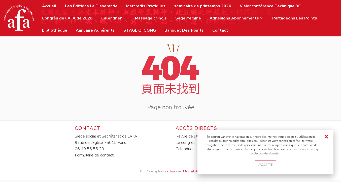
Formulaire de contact (94, 155)
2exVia (169, 171)
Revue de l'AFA (189, 136)
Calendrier (185, 149)
